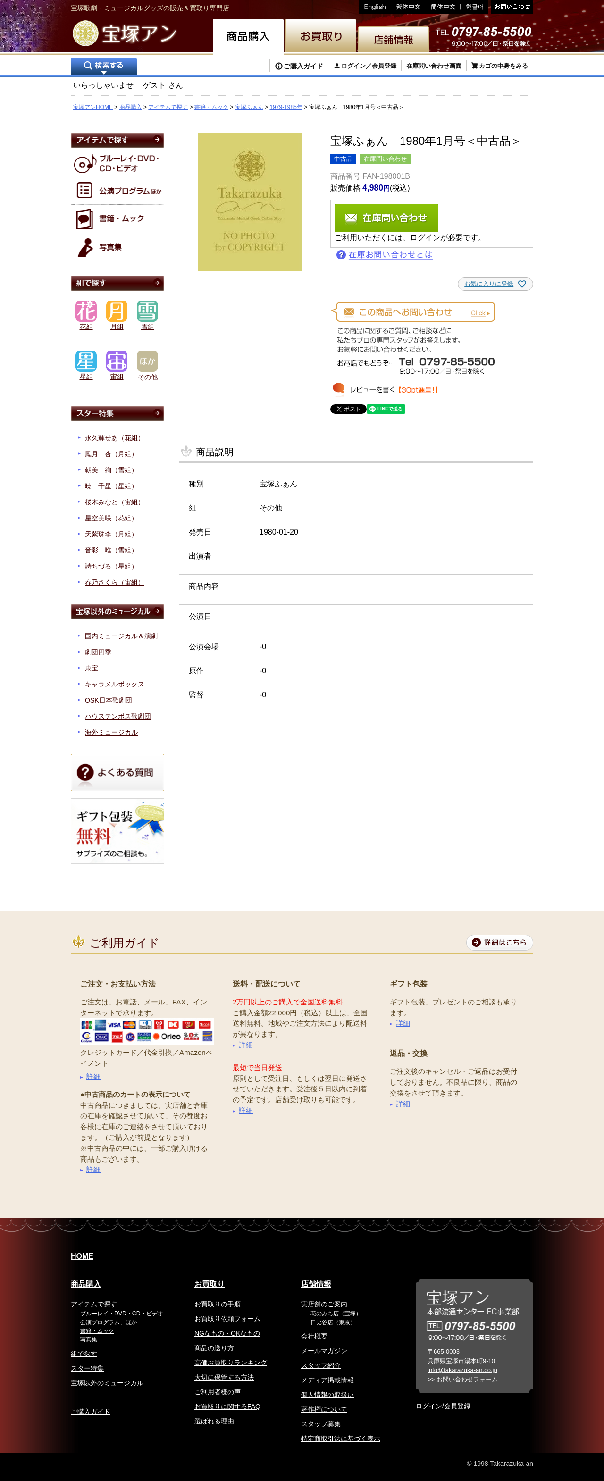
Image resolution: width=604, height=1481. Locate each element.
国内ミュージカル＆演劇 (121, 636)
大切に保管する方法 (224, 1377)
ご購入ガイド (303, 66)
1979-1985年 (285, 107)
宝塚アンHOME (93, 107)
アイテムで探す (168, 107)
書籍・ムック (211, 107)
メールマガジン (324, 1351)
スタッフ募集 (321, 1424)
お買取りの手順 (217, 1304)
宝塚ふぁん (249, 107)
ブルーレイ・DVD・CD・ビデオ (121, 1313)
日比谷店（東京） (333, 1322)
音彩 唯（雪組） (111, 550)
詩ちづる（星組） (111, 566)
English (375, 7)
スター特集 (87, 1368)
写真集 (88, 1339)
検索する (104, 67)
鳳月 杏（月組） (111, 454)
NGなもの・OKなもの (227, 1333)
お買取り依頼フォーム (227, 1318)
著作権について (324, 1409)
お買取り (209, 1284)
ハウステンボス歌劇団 (118, 716)
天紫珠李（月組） (111, 534)
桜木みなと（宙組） (114, 502)
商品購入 (130, 107)
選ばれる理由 (214, 1421)
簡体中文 (443, 7)
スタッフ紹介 (321, 1365)
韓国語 (474, 7)
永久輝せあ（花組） (114, 438)
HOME (82, 1256)
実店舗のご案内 (324, 1304)
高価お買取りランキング (230, 1362)
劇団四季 (98, 652)
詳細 (93, 1076)
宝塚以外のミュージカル (107, 1383)
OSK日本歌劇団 (108, 700)
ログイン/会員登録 (443, 1406)
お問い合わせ (510, 7)
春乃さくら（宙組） (114, 582)
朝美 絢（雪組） (111, 470)
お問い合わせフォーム (467, 1379)
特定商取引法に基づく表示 (340, 1438)
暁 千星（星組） (111, 486)
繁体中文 (408, 7)
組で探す (84, 1353)
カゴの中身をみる (503, 65)
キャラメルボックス (114, 684)
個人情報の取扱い (327, 1394)
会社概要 (314, 1336)
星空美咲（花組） (111, 518)
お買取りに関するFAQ (227, 1406)
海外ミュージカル (111, 732)
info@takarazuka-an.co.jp (462, 1369)
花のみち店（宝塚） (335, 1313)
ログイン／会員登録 (368, 65)
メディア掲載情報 (327, 1380)
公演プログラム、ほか (108, 1322)
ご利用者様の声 (217, 1392)
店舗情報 (316, 1284)
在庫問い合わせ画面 (433, 65)
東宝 (91, 668)
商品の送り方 (214, 1348)
